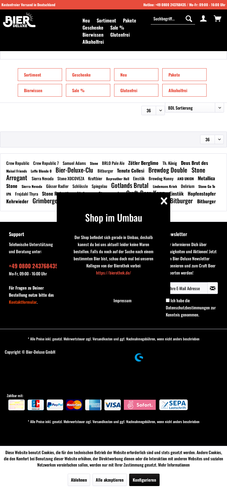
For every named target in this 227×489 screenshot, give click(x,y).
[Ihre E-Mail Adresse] (187, 288)
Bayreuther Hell (118, 178)
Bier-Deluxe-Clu (75, 169)
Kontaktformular (23, 302)
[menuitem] (86, 20)
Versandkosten (103, 338)
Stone (94, 163)
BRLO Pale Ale (113, 163)
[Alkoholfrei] (93, 41)
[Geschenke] (92, 27)
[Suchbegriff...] (173, 18)
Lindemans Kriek (165, 186)
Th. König (170, 163)
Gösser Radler (57, 186)
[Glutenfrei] (120, 34)
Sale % (78, 90)
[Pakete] (129, 20)
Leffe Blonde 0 (42, 170)
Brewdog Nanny (161, 178)
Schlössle (80, 186)
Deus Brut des (194, 162)
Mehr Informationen (174, 465)
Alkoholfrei (177, 90)
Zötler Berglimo (144, 162)
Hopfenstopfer (202, 193)
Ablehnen (79, 480)
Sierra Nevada (43, 178)
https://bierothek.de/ (113, 272)
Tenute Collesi (131, 170)
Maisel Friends (17, 170)
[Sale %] (117, 27)
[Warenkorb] (217, 18)
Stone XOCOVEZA (71, 178)
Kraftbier (95, 178)
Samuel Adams (75, 163)
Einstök (139, 178)
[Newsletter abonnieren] (212, 288)
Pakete (174, 75)
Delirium (188, 186)
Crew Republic (18, 163)
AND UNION (186, 178)
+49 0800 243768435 (170, 4)
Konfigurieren (144, 480)
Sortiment (32, 75)
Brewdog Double (168, 169)
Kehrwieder (18, 201)
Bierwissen (33, 90)
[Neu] (86, 20)
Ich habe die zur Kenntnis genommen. (191, 307)
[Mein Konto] (203, 18)
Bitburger (106, 171)
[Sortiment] (106, 20)
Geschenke (81, 75)
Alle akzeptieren (110, 480)
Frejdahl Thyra (27, 194)
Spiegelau (100, 186)
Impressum (123, 300)
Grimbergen (47, 200)
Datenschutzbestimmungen (188, 307)
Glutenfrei (128, 90)
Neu (123, 75)
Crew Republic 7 (46, 163)
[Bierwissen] (92, 34)
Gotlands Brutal (130, 185)
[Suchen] (189, 18)
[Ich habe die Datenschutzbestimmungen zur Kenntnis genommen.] (168, 300)
